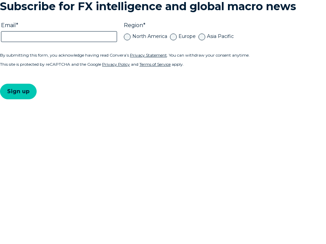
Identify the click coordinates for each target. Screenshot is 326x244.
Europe (187, 36)
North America (149, 36)
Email (8, 25)
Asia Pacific (220, 36)
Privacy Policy (116, 64)
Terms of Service (155, 64)
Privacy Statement (148, 55)
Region (133, 25)
